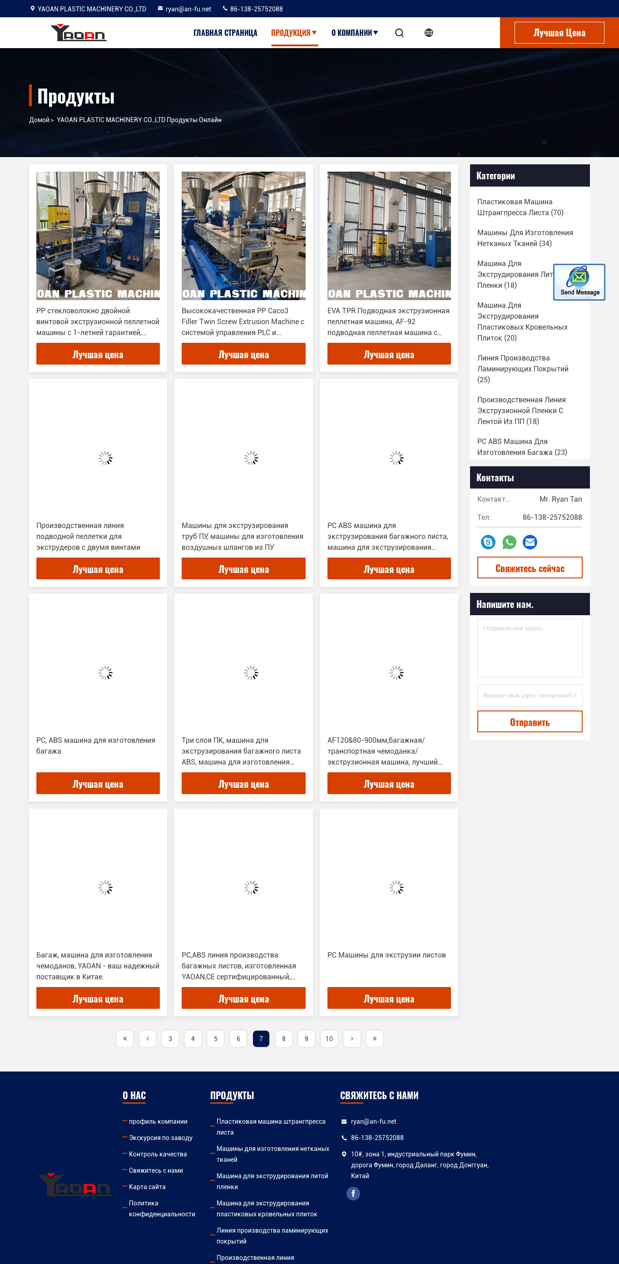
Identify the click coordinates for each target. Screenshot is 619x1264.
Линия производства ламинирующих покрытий (341, 1197)
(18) (519, 274)
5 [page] (216, 1038)
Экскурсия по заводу (180, 1137)
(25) (523, 369)
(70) (520, 207)
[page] (125, 1039)
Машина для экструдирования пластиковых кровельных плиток (337, 1176)
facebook (449, 1193)
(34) (525, 238)
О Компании (355, 32)
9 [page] (306, 1038)
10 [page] (329, 1038)
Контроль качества (177, 1154)
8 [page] (284, 1038)
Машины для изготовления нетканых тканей (337, 1137)
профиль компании (177, 1121)
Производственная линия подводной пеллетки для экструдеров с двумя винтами (88, 536)
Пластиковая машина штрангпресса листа (334, 1121)
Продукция (294, 32)
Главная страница (225, 32)
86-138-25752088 (252, 9)
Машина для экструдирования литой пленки (337, 1154)
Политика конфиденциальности (196, 1203)
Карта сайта (166, 1186)
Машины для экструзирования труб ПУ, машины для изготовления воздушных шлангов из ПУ (242, 536)
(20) (522, 321)
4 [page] (193, 1038)
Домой (39, 119)
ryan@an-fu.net (184, 9)
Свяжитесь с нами (175, 1170)
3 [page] (170, 1038)
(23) (522, 447)
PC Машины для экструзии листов (386, 955)
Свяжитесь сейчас (530, 568)
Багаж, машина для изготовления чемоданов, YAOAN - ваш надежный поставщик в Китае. (97, 966)
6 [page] (238, 1038)
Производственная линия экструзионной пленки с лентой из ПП (332, 1219)
